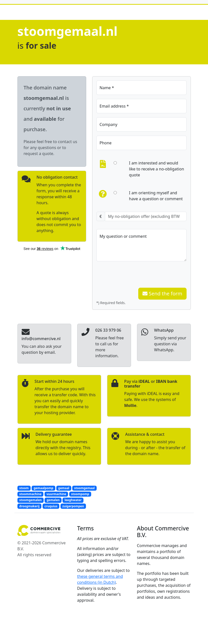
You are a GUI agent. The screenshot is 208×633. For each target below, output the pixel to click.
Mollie (130, 405)
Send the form (162, 293)
